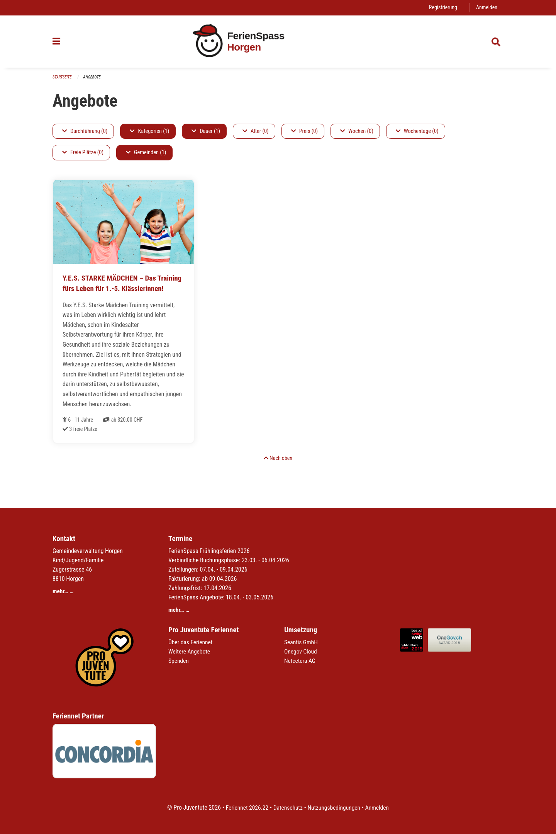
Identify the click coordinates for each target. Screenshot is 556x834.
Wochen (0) (356, 131)
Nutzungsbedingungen (334, 807)
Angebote (93, 77)
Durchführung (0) (84, 131)
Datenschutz (287, 807)
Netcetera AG (300, 660)
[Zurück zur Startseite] (277, 41)
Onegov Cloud (301, 651)
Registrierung (441, 7)
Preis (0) (304, 131)
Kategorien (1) (149, 131)
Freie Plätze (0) (82, 153)
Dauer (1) (206, 131)
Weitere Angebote (190, 651)
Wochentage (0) (417, 131)
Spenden (179, 660)
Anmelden (486, 7)
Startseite (63, 77)
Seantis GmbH (301, 642)
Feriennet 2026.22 (245, 807)
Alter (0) (255, 131)
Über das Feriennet (191, 642)
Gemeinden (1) (146, 153)
